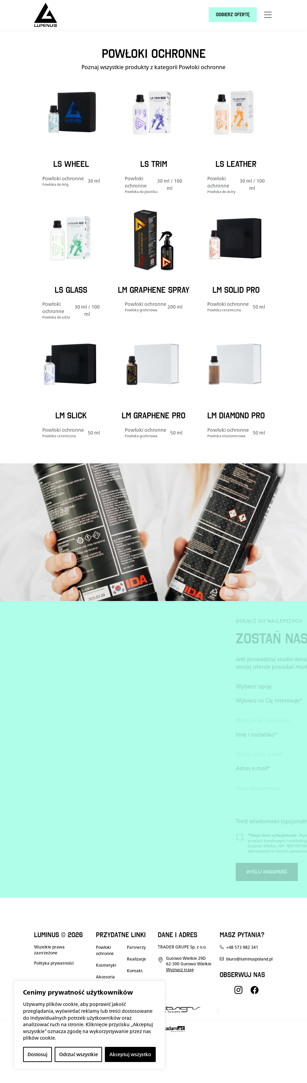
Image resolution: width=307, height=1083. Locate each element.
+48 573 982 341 (239, 947)
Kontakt (135, 971)
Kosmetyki (106, 965)
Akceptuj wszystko (130, 1054)
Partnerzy (136, 947)
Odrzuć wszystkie (78, 1054)
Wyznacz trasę (180, 969)
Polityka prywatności (54, 963)
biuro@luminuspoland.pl (246, 959)
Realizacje (136, 959)
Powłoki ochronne (105, 950)
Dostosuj (37, 1054)
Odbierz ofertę (233, 14)
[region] (89, 1025)
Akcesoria (105, 977)
